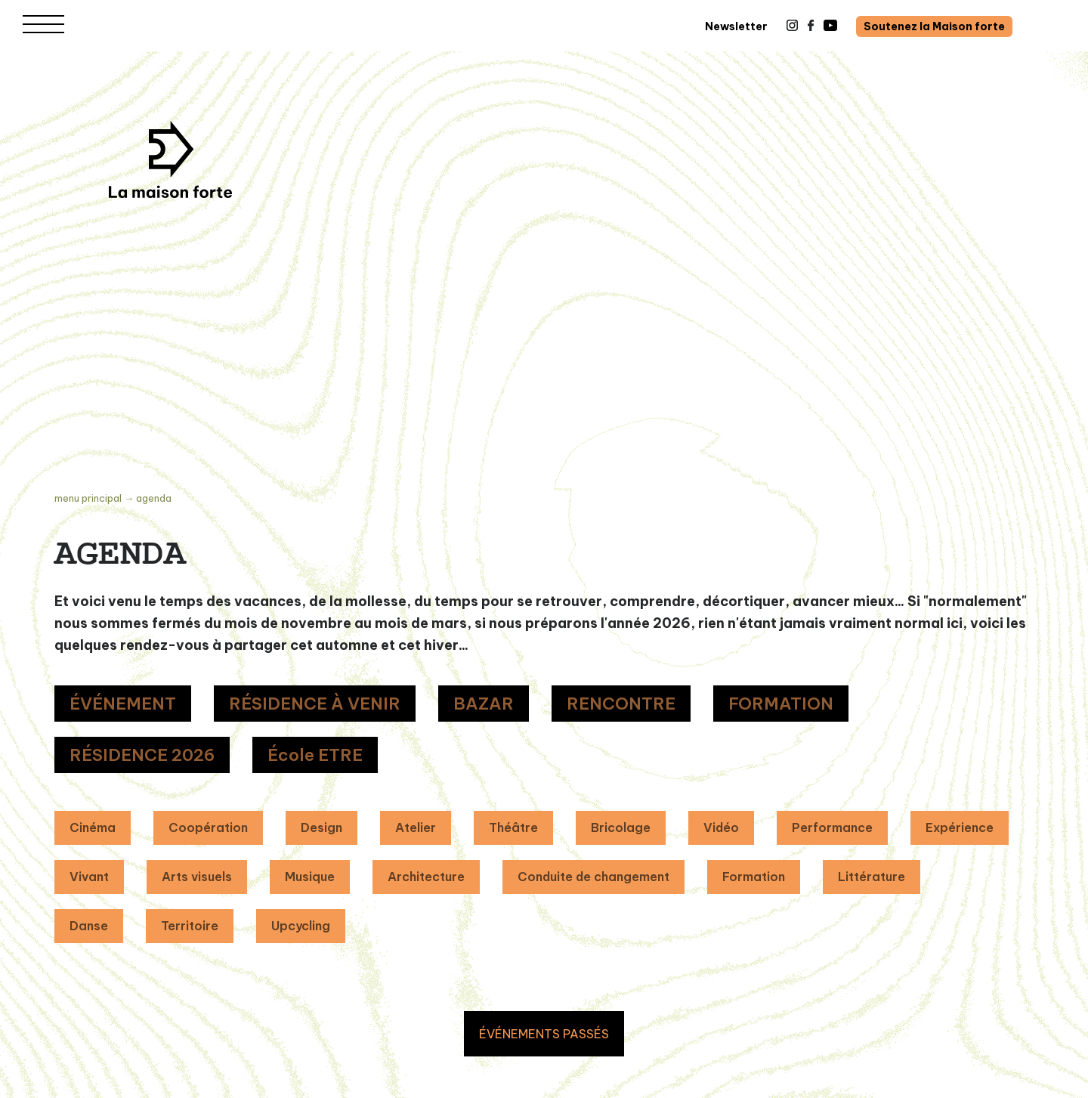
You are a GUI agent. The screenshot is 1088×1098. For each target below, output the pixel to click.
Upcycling (300, 925)
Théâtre (513, 827)
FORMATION (780, 703)
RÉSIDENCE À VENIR (314, 703)
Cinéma (93, 827)
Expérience (960, 827)
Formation (753, 876)
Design (321, 827)
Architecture (426, 876)
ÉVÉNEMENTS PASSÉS (544, 1033)
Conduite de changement (593, 876)
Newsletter (736, 26)
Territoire (189, 925)
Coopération (208, 827)
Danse (89, 925)
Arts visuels (197, 876)
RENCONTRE (621, 703)
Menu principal (88, 498)
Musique (310, 876)
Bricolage (621, 827)
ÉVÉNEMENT (123, 703)
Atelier (415, 827)
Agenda (154, 498)
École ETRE (315, 755)
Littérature (871, 876)
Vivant (89, 876)
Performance (832, 827)
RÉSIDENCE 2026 (142, 755)
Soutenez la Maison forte (934, 26)
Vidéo (721, 827)
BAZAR (483, 703)
